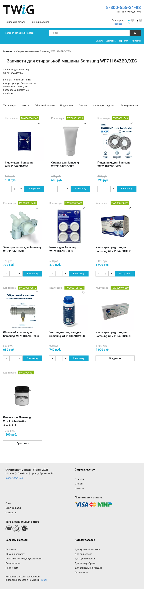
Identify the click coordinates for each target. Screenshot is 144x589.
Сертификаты (13, 508)
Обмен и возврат (15, 554)
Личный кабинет (39, 22)
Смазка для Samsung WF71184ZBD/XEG (19, 164)
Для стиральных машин (88, 567)
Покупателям (13, 563)
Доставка (111, 41)
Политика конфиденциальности (24, 558)
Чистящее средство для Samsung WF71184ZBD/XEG (113, 249)
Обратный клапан (45, 105)
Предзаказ (115, 358)
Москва (118, 23)
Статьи (78, 483)
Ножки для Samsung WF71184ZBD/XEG (62, 249)
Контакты (136, 41)
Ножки (25, 105)
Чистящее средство (104, 105)
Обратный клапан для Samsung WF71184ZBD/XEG (21, 334)
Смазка (83, 105)
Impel (44, 580)
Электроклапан (129, 105)
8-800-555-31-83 (123, 7)
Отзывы (79, 479)
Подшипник (66, 105)
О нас (9, 503)
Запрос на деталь (15, 22)
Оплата (99, 41)
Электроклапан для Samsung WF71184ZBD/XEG (22, 249)
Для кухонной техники (87, 549)
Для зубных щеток (85, 558)
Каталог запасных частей (19, 32)
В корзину (34, 188)
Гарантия (123, 41)
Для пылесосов (83, 554)
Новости (79, 488)
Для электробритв (85, 563)
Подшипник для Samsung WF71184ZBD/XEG (114, 164)
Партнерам (12, 567)
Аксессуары (81, 572)
